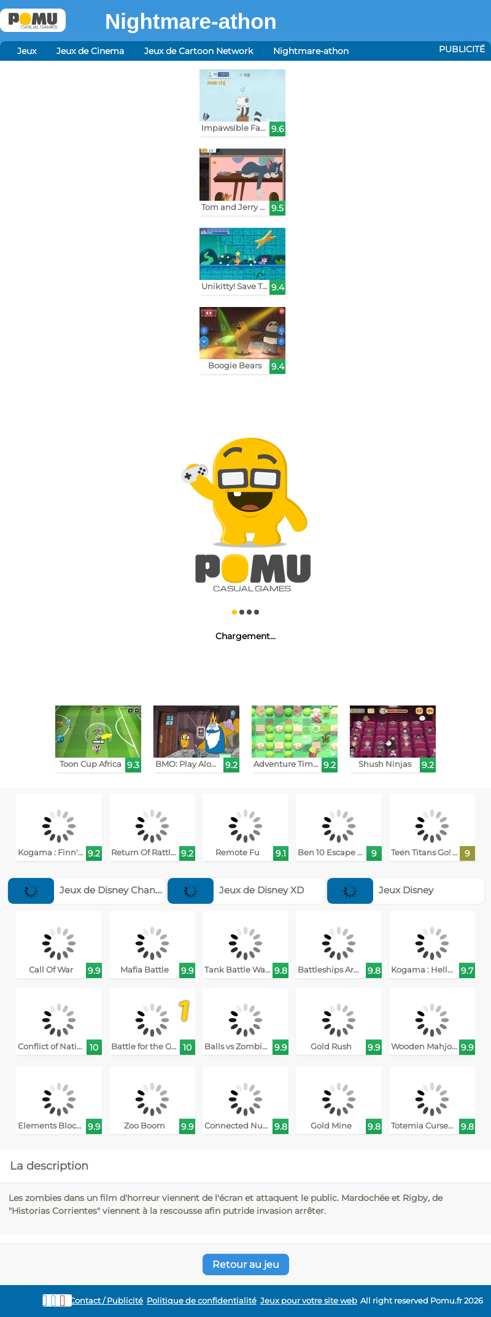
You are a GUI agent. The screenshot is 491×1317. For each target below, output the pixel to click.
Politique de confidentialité (202, 1300)
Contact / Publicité (106, 1300)
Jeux (26, 50)
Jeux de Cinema (90, 50)
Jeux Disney (380, 890)
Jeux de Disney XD (236, 890)
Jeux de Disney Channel (88, 890)
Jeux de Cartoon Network (198, 50)
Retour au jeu (245, 1264)
